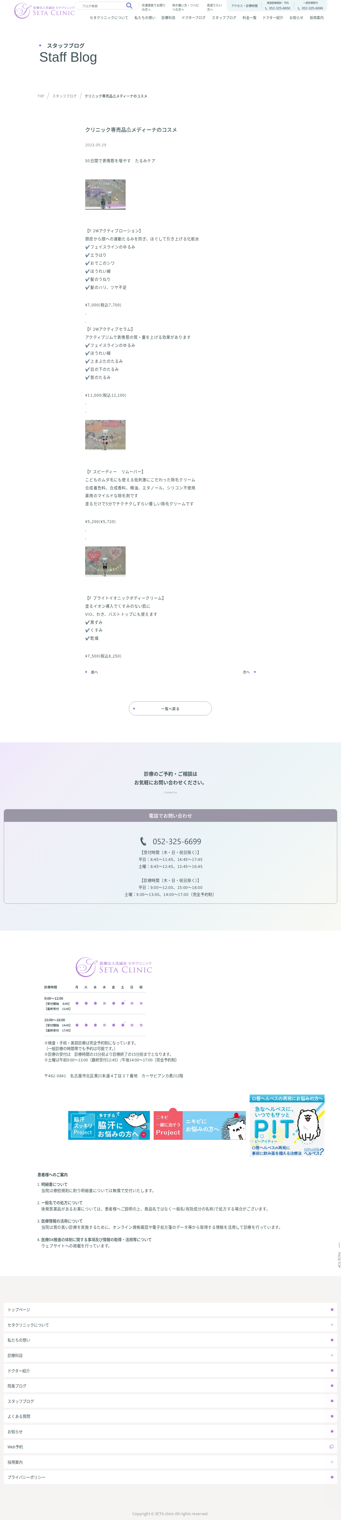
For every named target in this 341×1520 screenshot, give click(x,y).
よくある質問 (19, 1416)
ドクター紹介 (273, 17)
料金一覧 (250, 17)
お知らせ (297, 17)
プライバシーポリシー (26, 1477)
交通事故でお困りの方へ (154, 7)
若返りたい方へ (214, 7)
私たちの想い (145, 17)
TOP (40, 95)
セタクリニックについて (109, 17)
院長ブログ (17, 1386)
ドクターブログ (194, 17)
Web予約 (15, 1446)
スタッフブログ (224, 17)
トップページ (19, 1309)
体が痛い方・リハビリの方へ (185, 7)
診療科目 (168, 17)
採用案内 (317, 17)
